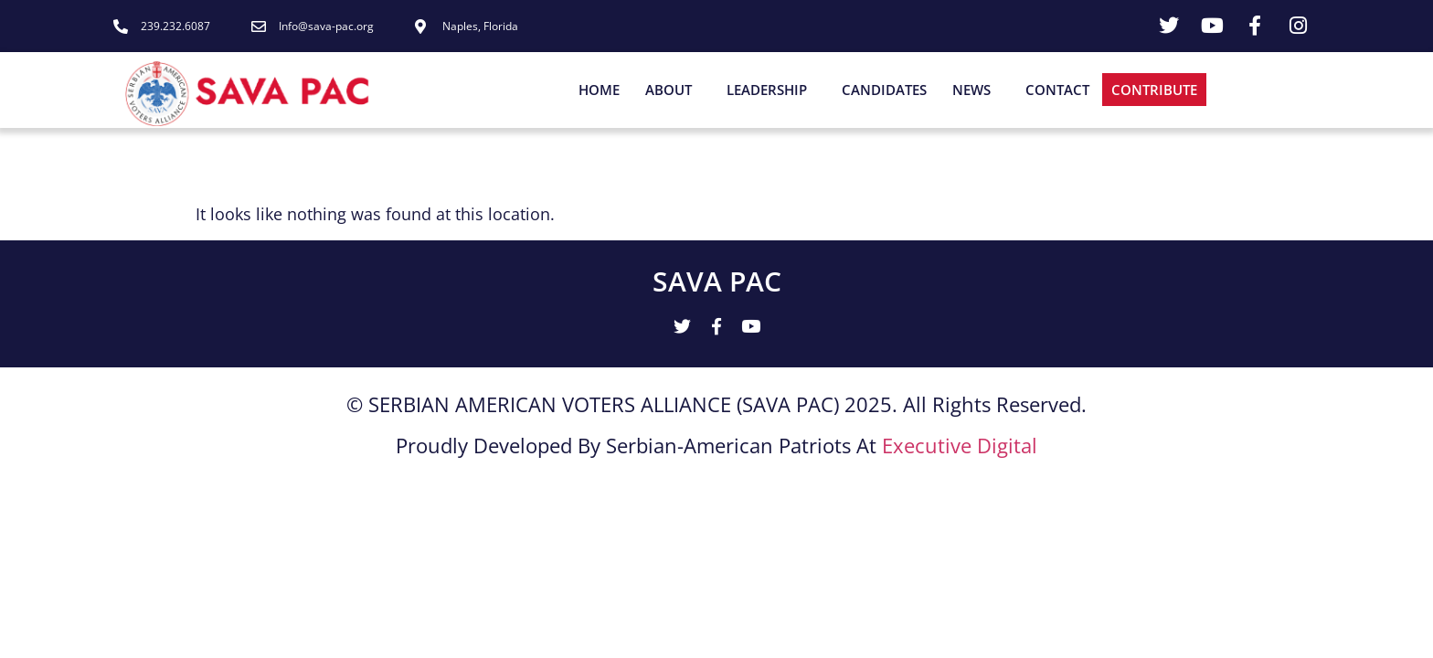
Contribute (1154, 89)
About (673, 89)
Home (599, 89)
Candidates (884, 89)
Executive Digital (959, 447)
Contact (1057, 89)
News (976, 89)
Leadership (771, 89)
